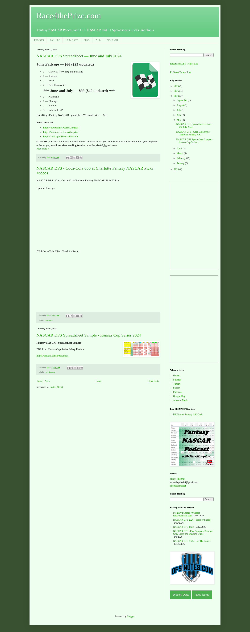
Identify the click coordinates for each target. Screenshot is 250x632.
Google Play (179, 396)
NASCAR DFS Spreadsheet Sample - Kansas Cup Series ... (194, 141)
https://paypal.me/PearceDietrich (60, 127)
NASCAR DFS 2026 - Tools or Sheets (192, 519)
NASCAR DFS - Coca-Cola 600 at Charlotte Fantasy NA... (193, 133)
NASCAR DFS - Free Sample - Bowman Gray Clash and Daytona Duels (193, 532)
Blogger (131, 616)
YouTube (55, 39)
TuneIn (176, 384)
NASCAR (112, 39)
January (181, 163)
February (181, 158)
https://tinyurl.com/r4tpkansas (52, 355)
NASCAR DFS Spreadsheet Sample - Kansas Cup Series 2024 (88, 335)
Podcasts (39, 39)
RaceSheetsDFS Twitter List (184, 63)
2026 (177, 86)
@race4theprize (177, 478)
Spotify (176, 388)
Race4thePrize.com (68, 15)
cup (46, 372)
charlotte (48, 320)
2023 (177, 169)
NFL (98, 39)
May (179, 120)
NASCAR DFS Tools (183, 527)
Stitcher (177, 379)
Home (99, 381)
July (179, 110)
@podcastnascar (178, 485)
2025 (177, 91)
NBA (87, 39)
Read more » (42, 148)
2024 (177, 96)
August (180, 105)
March (180, 153)
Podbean (177, 392)
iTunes (176, 375)
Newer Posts (43, 381)
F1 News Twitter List (180, 72)
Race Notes (202, 594)
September (182, 100)
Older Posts (153, 381)
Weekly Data (181, 594)
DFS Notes (72, 39)
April (179, 148)
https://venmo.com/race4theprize (60, 132)
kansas (52, 372)
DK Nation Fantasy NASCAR (188, 414)
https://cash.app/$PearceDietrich (60, 136)
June (179, 115)
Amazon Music (180, 400)
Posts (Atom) (56, 387)
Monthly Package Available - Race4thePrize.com (187, 514)
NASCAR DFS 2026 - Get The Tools (191, 541)
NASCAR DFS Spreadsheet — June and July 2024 (79, 56)
